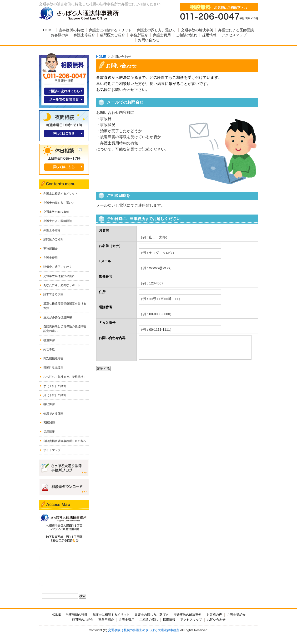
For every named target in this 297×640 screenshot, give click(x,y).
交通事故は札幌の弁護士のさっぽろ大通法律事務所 (143, 630)
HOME (101, 56)
